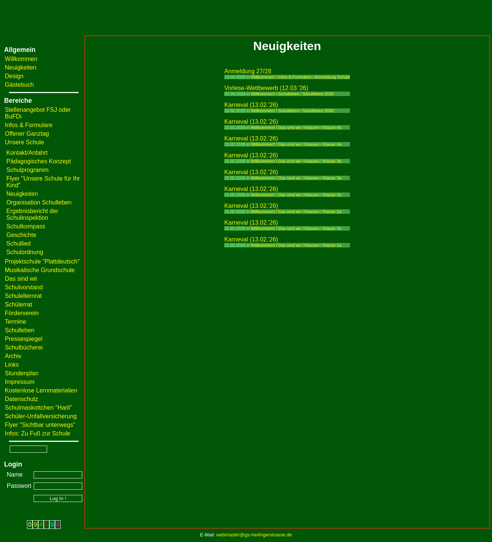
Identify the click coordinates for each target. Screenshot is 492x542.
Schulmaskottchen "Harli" (38, 407)
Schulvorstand (24, 287)
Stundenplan (22, 373)
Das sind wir (21, 278)
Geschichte (21, 235)
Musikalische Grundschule (40, 270)
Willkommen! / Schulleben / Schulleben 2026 (292, 94)
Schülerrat (18, 304)
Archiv (13, 356)
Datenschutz (21, 399)
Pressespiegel (24, 339)
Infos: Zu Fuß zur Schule (37, 433)
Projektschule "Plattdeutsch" (42, 261)
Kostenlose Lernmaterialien (41, 390)
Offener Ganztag (27, 133)
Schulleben (19, 330)
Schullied (18, 243)
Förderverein (22, 313)
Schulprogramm (27, 170)
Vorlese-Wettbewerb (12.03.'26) (266, 88)
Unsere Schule (24, 142)
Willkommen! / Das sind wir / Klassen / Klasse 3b (296, 161)
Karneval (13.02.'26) (251, 105)
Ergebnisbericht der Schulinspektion (32, 214)
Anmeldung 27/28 (247, 71)
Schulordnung (24, 252)
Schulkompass (25, 226)
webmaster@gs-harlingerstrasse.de (254, 535)
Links (12, 364)
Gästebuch (19, 84)
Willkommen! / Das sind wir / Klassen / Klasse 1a (296, 245)
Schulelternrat (23, 296)
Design (14, 76)
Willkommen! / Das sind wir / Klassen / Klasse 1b (296, 228)
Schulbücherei (24, 347)
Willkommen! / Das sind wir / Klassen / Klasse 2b (296, 195)
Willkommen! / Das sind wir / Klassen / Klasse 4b (296, 127)
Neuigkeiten (21, 67)
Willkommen (21, 59)
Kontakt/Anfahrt (26, 153)
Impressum (19, 382)
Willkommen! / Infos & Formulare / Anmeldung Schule (300, 77)
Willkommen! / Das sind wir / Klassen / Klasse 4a (296, 144)
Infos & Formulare (28, 125)
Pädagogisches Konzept (38, 161)
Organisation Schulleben (38, 202)
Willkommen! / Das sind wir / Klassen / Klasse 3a (296, 178)
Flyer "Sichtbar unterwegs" (40, 425)
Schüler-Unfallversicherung (41, 416)
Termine (15, 321)
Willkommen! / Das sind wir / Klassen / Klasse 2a (296, 211)
